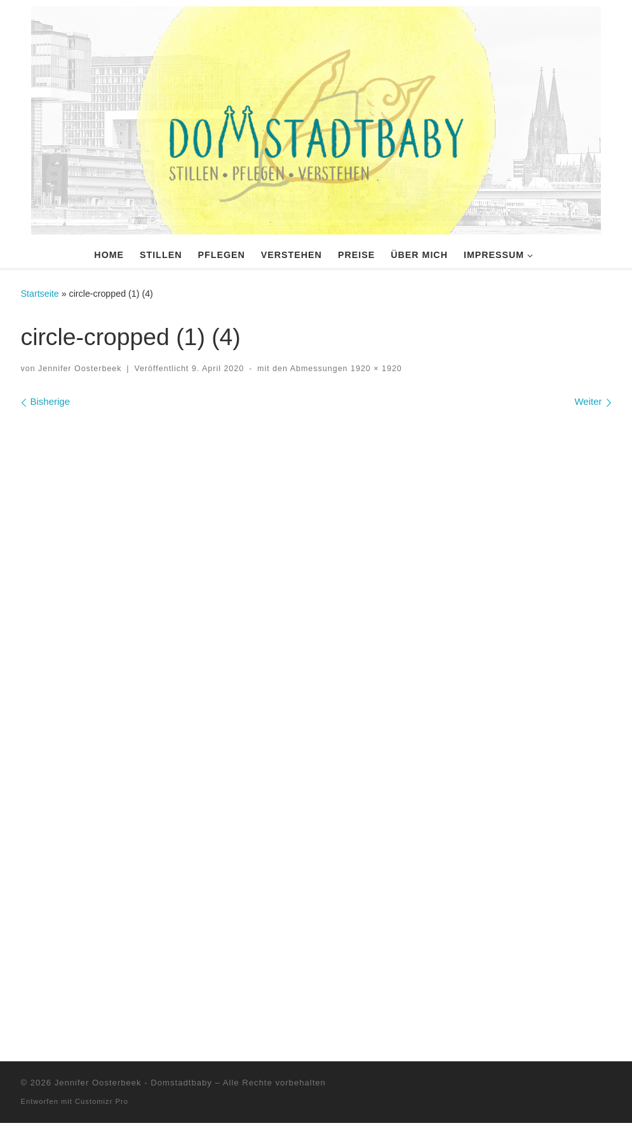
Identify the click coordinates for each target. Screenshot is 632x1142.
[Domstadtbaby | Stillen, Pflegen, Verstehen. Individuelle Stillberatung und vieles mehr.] (316, 119)
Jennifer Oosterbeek (79, 368)
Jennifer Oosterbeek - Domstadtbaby (135, 1101)
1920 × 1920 (375, 368)
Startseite (40, 294)
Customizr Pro (101, 1120)
